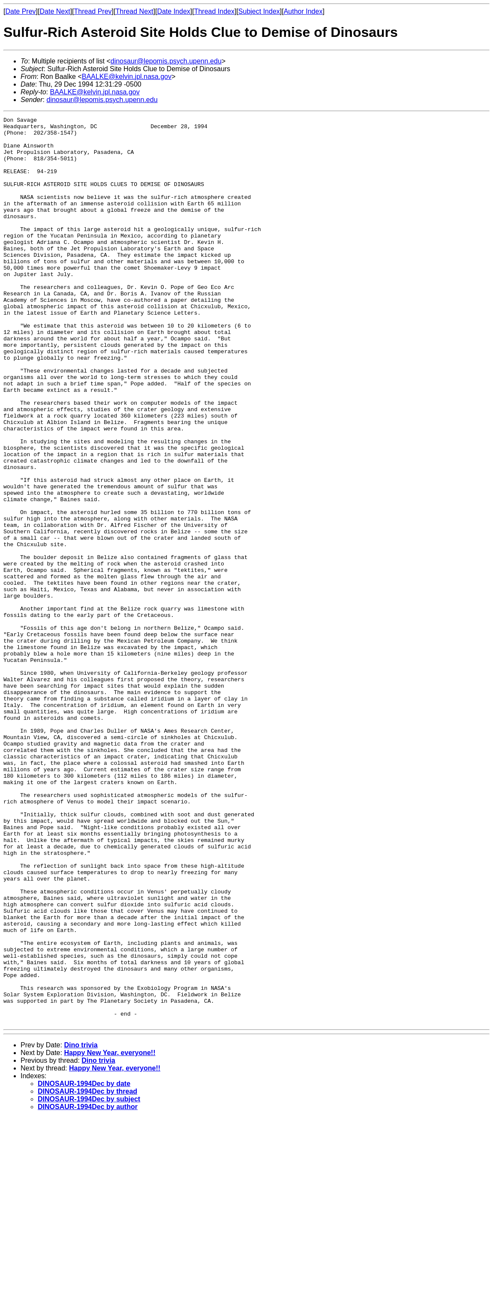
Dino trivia (80, 1226)
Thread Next (134, 11)
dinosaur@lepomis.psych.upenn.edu (166, 61)
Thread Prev (93, 11)
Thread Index (214, 11)
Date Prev (20, 11)
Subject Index (259, 11)
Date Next (54, 11)
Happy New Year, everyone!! (109, 1234)
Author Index (303, 11)
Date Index (173, 11)
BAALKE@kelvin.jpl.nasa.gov (126, 76)
